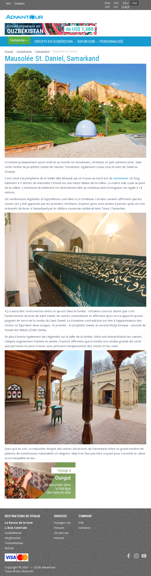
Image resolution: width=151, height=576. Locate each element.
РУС (116, 3)
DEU (125, 3)
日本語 (125, 7)
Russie (9, 548)
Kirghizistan (12, 538)
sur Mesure (86, 41)
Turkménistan (14, 543)
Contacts (19, 3)
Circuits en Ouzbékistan (53, 41)
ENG (107, 3)
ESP (107, 7)
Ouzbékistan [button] (19, 40)
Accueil (9, 51)
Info (8, 3)
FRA (134, 3)
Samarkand (42, 51)
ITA (115, 7)
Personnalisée (111, 41)
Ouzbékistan (24, 51)
